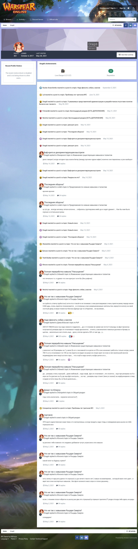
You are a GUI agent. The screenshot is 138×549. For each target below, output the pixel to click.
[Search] (112, 25)
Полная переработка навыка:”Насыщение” (90, 271)
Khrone (50, 271)
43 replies (68, 434)
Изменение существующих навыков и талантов (99, 159)
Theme (14, 545)
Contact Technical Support (39, 545)
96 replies (68, 289)
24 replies (69, 202)
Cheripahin (68, 398)
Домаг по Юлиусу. (58, 396)
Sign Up (122, 11)
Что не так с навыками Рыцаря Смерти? (91, 250)
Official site (53, 25)
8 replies (69, 170)
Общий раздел (85, 398)
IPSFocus (14, 543)
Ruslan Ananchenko (55, 92)
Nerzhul (50, 122)
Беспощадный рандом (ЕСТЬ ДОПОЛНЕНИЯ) (92, 115)
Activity (22, 25)
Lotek (66, 194)
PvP (83, 329)
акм (65, 423)
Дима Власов (69, 329)
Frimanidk (51, 115)
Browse (9, 25)
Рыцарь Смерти (83, 305)
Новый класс (78, 230)
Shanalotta (52, 250)
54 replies (68, 319)
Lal (49, 99)
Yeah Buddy (52, 264)
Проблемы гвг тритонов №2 (81, 99)
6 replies (68, 407)
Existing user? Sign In (108, 11)
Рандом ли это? (79, 184)
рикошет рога (78, 129)
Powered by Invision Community (125, 544)
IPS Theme (5, 543)
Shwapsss (68, 159)
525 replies (69, 342)
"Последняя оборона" (81, 136)
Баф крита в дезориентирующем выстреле (89, 143)
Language (5, 545)
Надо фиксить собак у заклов (94, 92)
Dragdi (50, 106)
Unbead (67, 280)
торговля (54, 420)
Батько (50, 257)
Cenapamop (52, 414)
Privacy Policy (24, 545)
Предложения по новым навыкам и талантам (94, 194)
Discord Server (37, 25)
